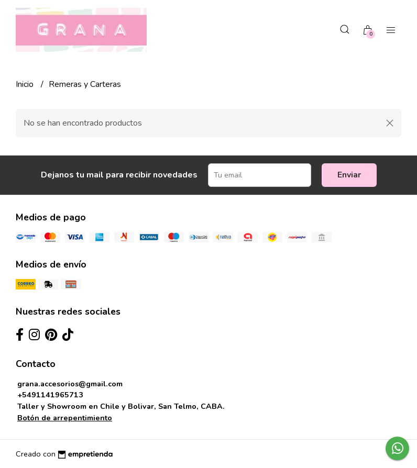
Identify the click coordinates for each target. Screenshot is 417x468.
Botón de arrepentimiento (64, 418)
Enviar (349, 175)
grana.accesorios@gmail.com (70, 383)
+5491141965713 (50, 394)
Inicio (26, 84)
